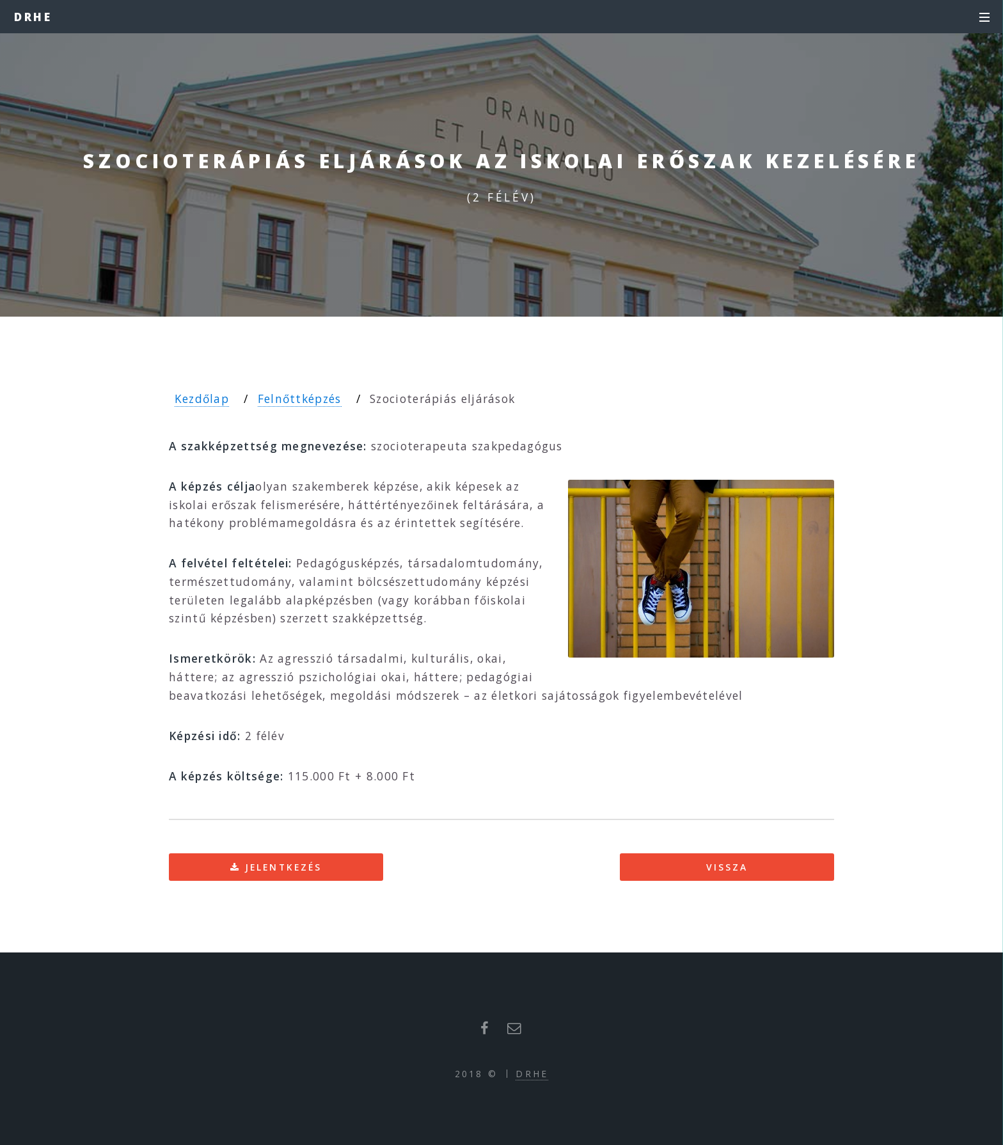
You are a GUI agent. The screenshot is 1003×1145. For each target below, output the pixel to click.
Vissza (727, 867)
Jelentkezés (283, 867)
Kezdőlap (202, 398)
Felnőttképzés (300, 398)
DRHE (33, 16)
